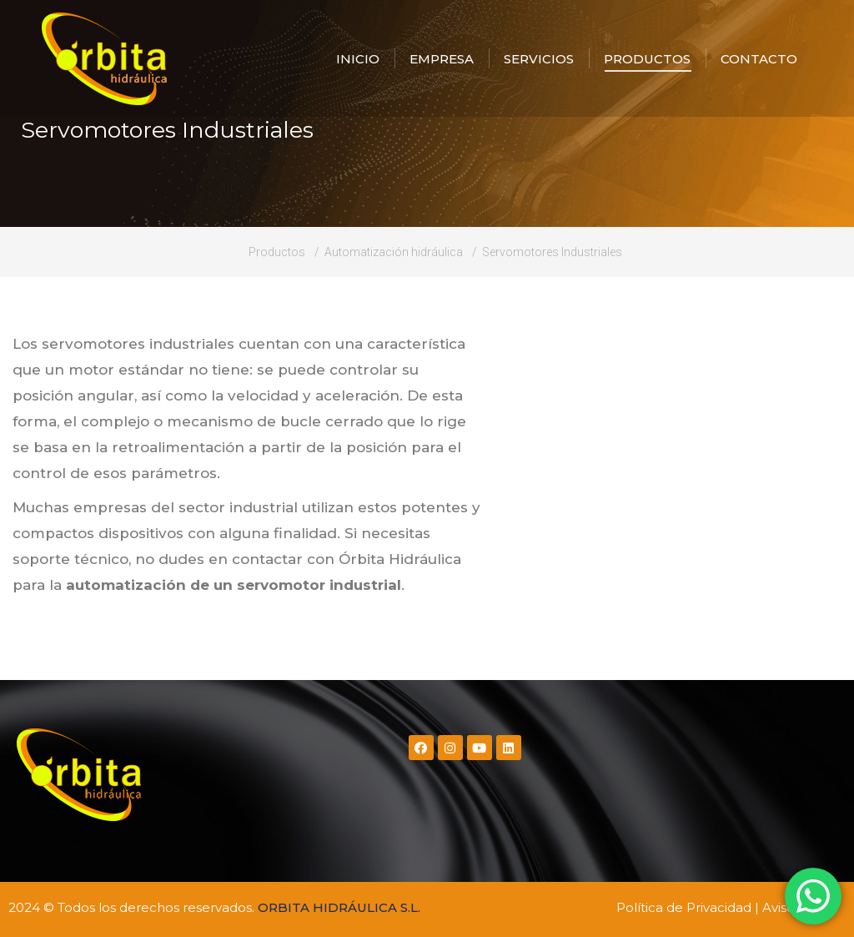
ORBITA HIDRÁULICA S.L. (339, 907)
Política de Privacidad (683, 907)
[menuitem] (358, 58)
